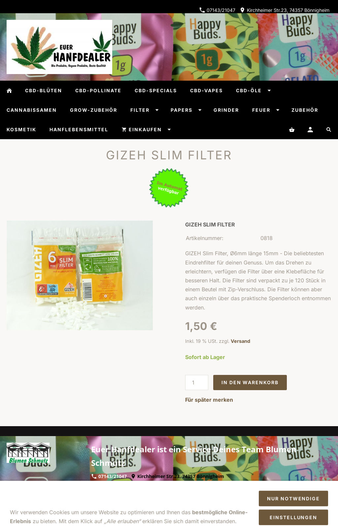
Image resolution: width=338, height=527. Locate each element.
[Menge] (196, 382)
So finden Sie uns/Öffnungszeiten (285, 493)
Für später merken (209, 399)
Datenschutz (124, 493)
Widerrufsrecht (83, 493)
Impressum (26, 493)
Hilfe (151, 493)
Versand (240, 341)
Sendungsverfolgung (203, 502)
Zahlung (228, 493)
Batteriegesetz (153, 502)
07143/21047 (217, 10)
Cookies (119, 502)
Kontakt (201, 493)
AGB (52, 493)
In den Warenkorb (249, 382)
